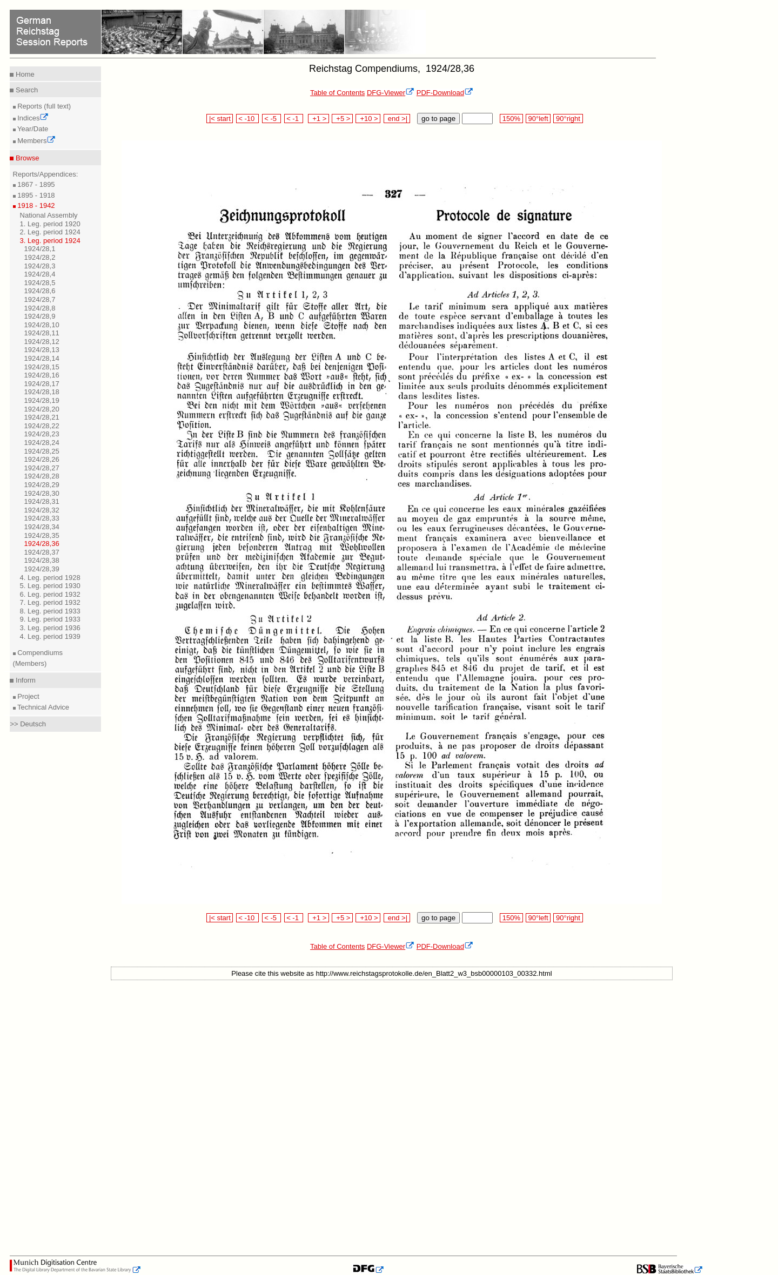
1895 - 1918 (35, 195)
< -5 (272, 118)
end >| (397, 118)
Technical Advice (43, 707)
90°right (568, 118)
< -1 (294, 118)
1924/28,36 (41, 543)
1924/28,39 (41, 569)
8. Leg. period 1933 (50, 611)
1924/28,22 (41, 426)
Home (24, 74)
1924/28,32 (41, 510)
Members (36, 141)
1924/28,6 (40, 291)
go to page (438, 118)
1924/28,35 (41, 535)
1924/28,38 (41, 560)
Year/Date (32, 129)
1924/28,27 (41, 468)
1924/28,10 (41, 325)
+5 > (342, 118)
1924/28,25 (41, 451)
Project (27, 696)
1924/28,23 (41, 434)
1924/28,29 (41, 485)
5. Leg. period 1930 (50, 586)
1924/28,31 (41, 501)
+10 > (368, 118)
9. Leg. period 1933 (50, 619)
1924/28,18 (41, 392)
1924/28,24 (41, 443)
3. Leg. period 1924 (50, 241)
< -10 (248, 118)
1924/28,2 (40, 257)
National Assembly (49, 215)
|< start (219, 118)
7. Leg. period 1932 (50, 602)
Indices (32, 118)
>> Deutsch (28, 724)
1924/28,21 (41, 417)
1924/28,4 (40, 274)
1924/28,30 (41, 493)
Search (26, 90)
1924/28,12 (41, 342)
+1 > (318, 118)
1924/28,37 (41, 552)
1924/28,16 (41, 375)
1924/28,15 (41, 367)
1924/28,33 (41, 518)
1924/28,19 (41, 400)
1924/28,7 (40, 299)
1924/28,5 (40, 283)
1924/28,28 (41, 476)
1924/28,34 (41, 527)
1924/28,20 (41, 409)
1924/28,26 (41, 459)
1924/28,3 (40, 266)
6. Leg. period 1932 (50, 594)
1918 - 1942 (35, 205)
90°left (538, 118)
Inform (24, 680)
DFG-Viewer (390, 93)
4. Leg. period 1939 (50, 636)
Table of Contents (337, 93)
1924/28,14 (41, 358)
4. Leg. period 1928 (50, 578)
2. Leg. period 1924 (50, 232)
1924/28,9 (40, 316)
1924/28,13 (41, 350)
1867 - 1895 (35, 184)
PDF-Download (445, 93)
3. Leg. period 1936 (50, 628)
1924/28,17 (41, 384)
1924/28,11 (41, 333)
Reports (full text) (43, 106)
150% (511, 118)
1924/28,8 (40, 308)
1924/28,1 (40, 249)
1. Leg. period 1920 (50, 224)
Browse (26, 158)
